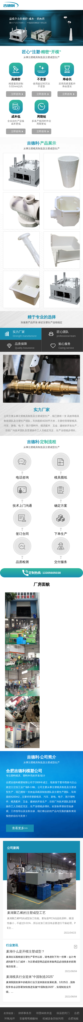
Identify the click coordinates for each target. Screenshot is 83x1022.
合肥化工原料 (46, 984)
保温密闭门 (61, 961)
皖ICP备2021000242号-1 (19, 1005)
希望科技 (72, 1000)
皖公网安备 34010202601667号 (60, 1005)
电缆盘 (35, 970)
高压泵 (23, 970)
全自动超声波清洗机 (21, 980)
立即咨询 (16, 92)
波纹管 (60, 975)
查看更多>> (19, 777)
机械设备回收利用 (46, 965)
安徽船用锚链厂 (59, 980)
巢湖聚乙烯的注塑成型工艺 (26, 861)
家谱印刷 (41, 980)
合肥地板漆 (67, 965)
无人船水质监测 (44, 975)
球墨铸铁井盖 (43, 961)
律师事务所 (25, 961)
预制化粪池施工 (22, 975)
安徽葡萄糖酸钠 (23, 965)
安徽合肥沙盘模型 (53, 970)
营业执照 (44, 1000)
